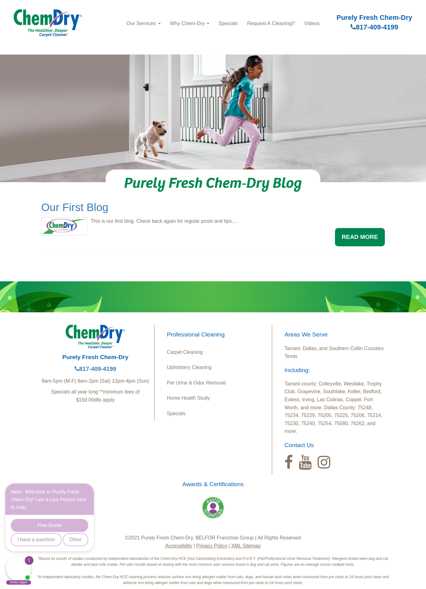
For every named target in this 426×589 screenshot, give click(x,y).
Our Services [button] (144, 23)
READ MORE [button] (360, 237)
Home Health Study (188, 398)
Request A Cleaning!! (271, 23)
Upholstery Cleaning (189, 367)
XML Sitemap (246, 545)
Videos (312, 23)
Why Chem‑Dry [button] (189, 23)
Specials (228, 23)
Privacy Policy (211, 545)
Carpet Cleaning (185, 352)
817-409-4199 (374, 27)
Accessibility (178, 545)
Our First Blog (74, 207)
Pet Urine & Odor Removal (196, 382)
